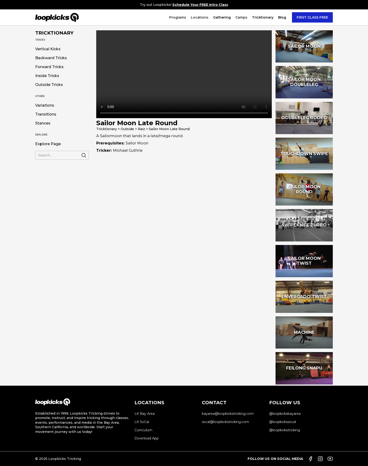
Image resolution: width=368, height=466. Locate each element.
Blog (282, 17)
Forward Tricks (49, 67)
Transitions (45, 114)
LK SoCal (141, 422)
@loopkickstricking (284, 430)
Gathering (222, 17)
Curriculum (143, 430)
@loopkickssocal (282, 422)
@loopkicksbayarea (285, 414)
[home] (57, 17)
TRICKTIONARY (54, 33)
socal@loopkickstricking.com (225, 422)
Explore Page (48, 144)
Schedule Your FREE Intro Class (200, 5)
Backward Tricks (51, 58)
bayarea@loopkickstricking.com (228, 414)
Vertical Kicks (48, 49)
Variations (44, 105)
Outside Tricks (49, 85)
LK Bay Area (144, 414)
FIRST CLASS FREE (312, 17)
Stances (42, 123)
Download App (146, 438)
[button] (177, 17)
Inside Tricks (47, 76)
